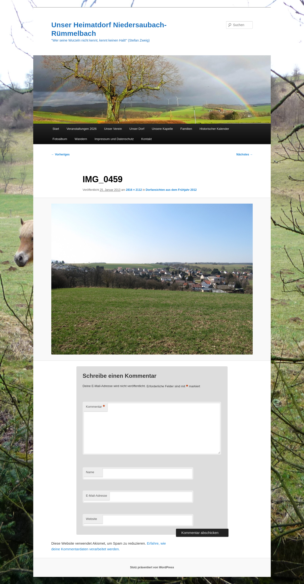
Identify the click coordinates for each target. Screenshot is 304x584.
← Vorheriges (60, 154)
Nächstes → (244, 154)
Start (55, 129)
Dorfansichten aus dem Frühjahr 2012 (171, 190)
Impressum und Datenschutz (114, 139)
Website (91, 519)
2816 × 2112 (134, 190)
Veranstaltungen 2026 (81, 129)
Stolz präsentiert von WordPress (152, 567)
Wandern (81, 139)
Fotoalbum (59, 139)
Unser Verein (113, 129)
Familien (186, 129)
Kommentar (95, 406)
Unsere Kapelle (162, 129)
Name (90, 472)
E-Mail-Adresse (96, 495)
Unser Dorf (136, 129)
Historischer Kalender (214, 129)
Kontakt (146, 139)
